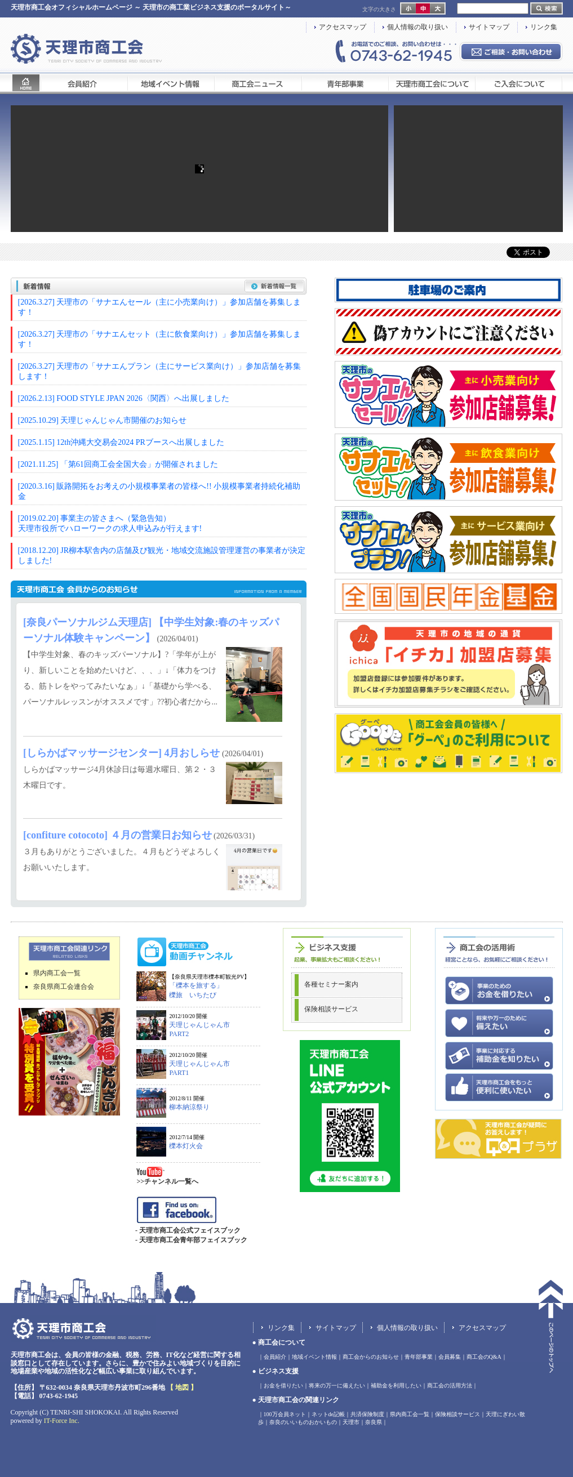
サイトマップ (489, 27)
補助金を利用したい (396, 1385)
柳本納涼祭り (189, 1107)
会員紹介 (275, 1357)
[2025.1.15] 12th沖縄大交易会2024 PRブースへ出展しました (121, 442)
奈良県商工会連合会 (63, 986)
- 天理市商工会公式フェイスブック (188, 1230)
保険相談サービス (331, 1009)
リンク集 (543, 27)
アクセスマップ (342, 27)
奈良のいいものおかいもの (303, 1422)
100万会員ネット (285, 1414)
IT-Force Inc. (61, 1421)
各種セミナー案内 (331, 984)
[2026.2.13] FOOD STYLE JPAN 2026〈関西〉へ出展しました (123, 398)
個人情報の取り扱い (417, 27)
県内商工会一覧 (57, 973)
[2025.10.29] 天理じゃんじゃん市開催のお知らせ (102, 420)
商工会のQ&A (484, 1357)
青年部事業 (419, 1357)
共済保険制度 (367, 1414)
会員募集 (449, 1357)
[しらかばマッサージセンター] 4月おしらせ (121, 752)
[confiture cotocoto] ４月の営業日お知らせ (117, 835)
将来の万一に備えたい (337, 1385)
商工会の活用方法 (449, 1385)
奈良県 (373, 1422)
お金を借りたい (283, 1385)
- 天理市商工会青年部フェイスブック (191, 1240)
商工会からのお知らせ (371, 1357)
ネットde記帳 (328, 1414)
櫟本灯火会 (186, 1146)
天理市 (351, 1422)
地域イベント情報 (314, 1357)
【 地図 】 (182, 1387)
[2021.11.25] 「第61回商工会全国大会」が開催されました (118, 464)
